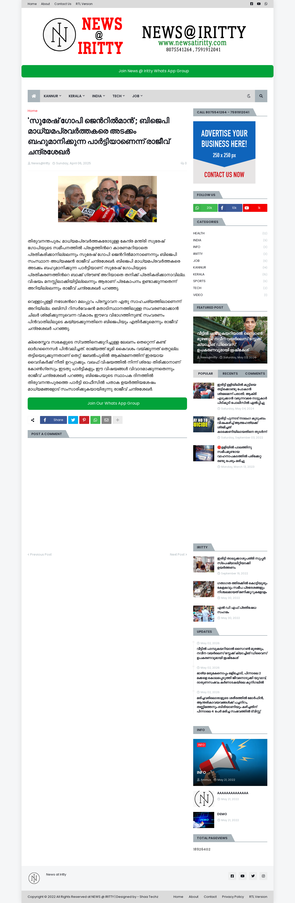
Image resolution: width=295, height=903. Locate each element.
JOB (230, 261)
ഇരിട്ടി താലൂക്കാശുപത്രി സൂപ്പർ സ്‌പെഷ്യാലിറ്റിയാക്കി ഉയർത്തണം (241, 563)
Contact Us (62, 4)
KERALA (230, 274)
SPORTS (230, 281)
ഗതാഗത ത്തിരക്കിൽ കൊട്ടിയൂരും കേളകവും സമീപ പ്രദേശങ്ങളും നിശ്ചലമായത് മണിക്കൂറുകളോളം (242, 587)
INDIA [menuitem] (97, 96)
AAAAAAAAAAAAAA (232, 793)
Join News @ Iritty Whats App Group (149, 71)
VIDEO (230, 295)
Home (32, 4)
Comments (255, 373)
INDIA (230, 240)
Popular (205, 373)
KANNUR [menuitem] (51, 96)
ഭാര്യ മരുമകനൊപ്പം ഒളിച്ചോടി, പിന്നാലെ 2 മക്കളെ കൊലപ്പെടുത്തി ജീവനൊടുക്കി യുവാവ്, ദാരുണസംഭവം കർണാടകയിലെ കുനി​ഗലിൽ (231, 677)
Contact (210, 896)
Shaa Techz (149, 896)
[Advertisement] (230, 506)
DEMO (222, 814)
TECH (230, 288)
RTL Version (84, 4)
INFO (230, 247)
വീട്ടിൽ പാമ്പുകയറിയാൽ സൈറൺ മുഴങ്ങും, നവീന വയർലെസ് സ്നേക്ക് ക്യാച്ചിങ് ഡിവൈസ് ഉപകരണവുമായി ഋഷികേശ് (229, 342)
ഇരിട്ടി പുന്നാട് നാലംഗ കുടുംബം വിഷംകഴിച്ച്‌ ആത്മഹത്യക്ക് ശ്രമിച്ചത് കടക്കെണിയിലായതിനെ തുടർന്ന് (242, 425)
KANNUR (230, 267)
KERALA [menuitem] (75, 96)
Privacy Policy (233, 896)
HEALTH (230, 233)
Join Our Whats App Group (109, 403)
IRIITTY (230, 254)
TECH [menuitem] (117, 96)
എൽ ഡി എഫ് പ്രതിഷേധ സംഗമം (236, 610)
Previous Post (41, 554)
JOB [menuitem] (135, 96)
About (45, 4)
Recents (230, 373)
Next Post (177, 554)
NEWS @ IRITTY (102, 896)
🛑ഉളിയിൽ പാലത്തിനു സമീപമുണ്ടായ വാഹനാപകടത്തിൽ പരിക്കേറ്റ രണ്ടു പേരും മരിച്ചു (239, 454)
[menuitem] (34, 96)
